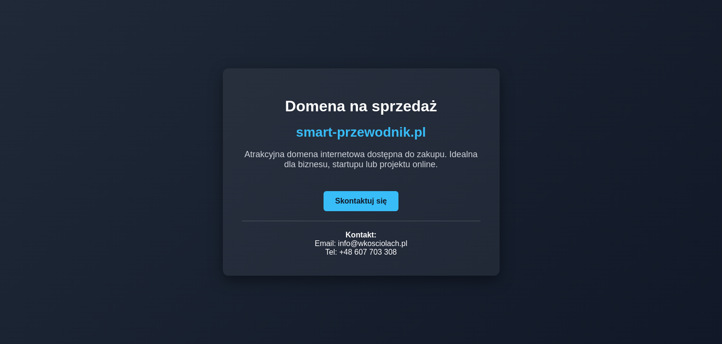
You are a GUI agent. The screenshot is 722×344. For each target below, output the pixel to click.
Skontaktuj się (361, 201)
